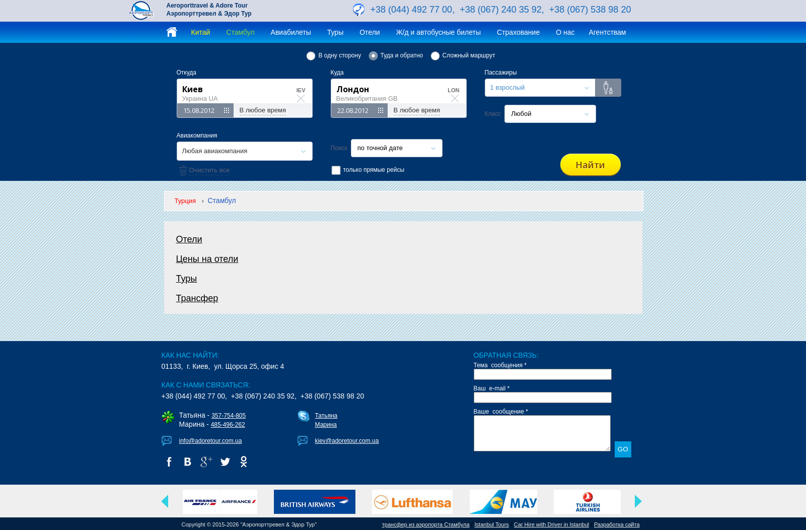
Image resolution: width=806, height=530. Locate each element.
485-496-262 (228, 424)
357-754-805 (228, 415)
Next (638, 501)
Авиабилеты (291, 32)
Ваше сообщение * (501, 411)
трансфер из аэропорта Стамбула (426, 524)
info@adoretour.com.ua (210, 440)
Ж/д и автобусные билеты (438, 32)
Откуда (187, 72)
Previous (165, 501)
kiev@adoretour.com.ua (347, 440)
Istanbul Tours (492, 524)
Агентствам (607, 32)
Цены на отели (207, 259)
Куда (337, 72)
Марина (326, 424)
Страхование (518, 32)
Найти (590, 165)
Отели (369, 32)
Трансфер (197, 298)
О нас (565, 32)
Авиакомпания (197, 135)
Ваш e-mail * (492, 388)
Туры (335, 32)
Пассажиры (501, 72)
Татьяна (326, 415)
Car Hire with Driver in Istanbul (551, 524)
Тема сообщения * (500, 365)
